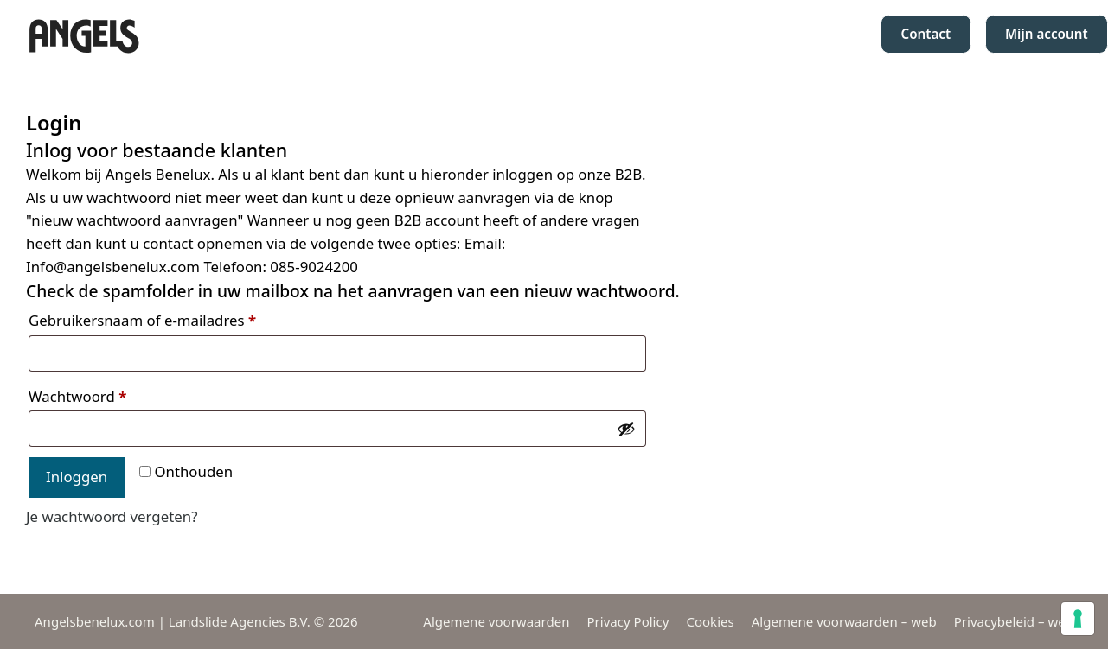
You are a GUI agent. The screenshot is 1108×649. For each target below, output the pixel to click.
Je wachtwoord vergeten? (111, 516)
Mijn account (1046, 33)
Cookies (709, 621)
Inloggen (76, 477)
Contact (925, 33)
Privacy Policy (627, 621)
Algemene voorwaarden (496, 621)
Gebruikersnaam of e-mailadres (142, 320)
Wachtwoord (77, 396)
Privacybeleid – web (1013, 621)
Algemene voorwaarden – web (844, 621)
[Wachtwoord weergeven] (626, 428)
